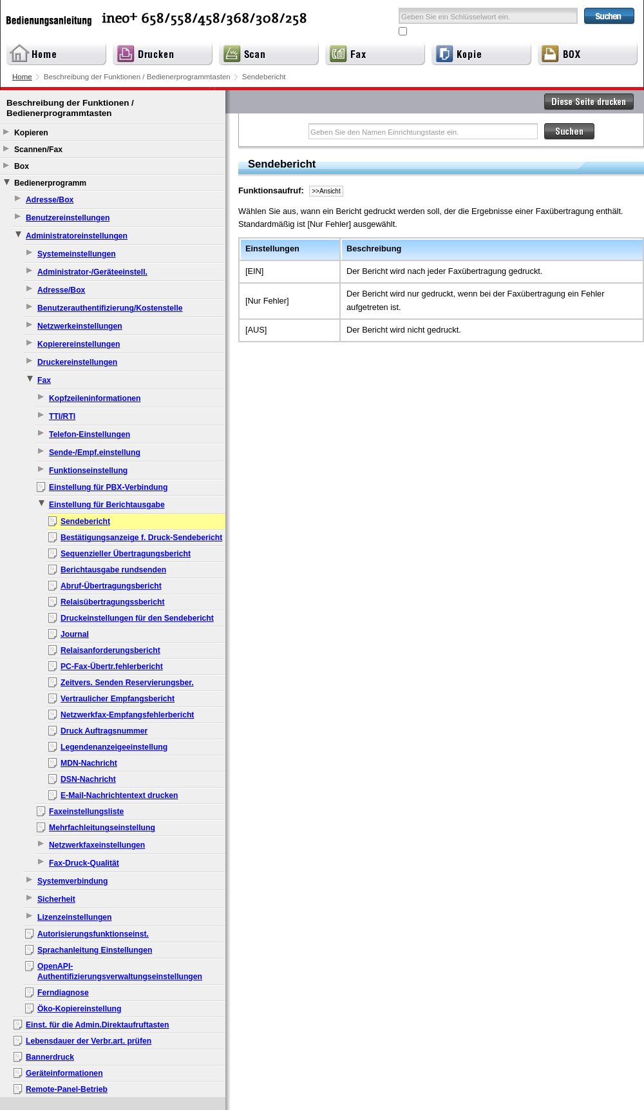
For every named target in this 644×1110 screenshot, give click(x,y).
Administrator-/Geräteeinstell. (92, 272)
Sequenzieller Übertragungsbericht (126, 553)
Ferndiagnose (63, 992)
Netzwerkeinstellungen (79, 326)
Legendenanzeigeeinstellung (114, 747)
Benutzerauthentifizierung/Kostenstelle (110, 308)
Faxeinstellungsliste (86, 811)
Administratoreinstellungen (77, 235)
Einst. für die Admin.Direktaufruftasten (97, 1024)
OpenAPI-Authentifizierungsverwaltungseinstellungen (119, 971)
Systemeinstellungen (76, 253)
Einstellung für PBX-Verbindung (108, 487)
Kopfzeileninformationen (95, 398)
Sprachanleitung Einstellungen (94, 950)
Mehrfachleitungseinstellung (102, 827)
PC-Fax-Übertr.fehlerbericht (112, 666)
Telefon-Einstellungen (89, 434)
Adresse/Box (49, 199)
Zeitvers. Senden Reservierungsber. (127, 682)
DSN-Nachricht (88, 779)
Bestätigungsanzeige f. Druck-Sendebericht (141, 537)
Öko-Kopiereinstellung (79, 1008)
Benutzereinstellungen (67, 217)
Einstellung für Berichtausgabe (107, 504)
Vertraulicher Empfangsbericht (118, 698)
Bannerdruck (50, 1057)
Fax (44, 380)
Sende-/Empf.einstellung (94, 452)
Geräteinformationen (64, 1073)
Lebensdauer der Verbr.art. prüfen (88, 1041)
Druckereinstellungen (77, 362)
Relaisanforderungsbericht (110, 650)
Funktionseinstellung (88, 470)
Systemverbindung (72, 881)
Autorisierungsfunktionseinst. (93, 934)
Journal (75, 634)
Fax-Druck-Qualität (84, 863)
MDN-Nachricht (89, 763)
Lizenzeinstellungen (74, 917)
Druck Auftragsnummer (104, 730)
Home (22, 77)
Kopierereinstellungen (78, 344)
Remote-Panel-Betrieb (67, 1089)
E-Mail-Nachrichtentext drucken (119, 795)
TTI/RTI (62, 416)
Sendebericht (85, 521)
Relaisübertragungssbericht (112, 602)
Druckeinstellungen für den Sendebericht (137, 618)
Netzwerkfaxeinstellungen (97, 845)
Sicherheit (56, 899)
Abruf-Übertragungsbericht (111, 585)
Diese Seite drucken (589, 101)
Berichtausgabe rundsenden (113, 569)
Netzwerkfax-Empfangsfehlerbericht (127, 714)
